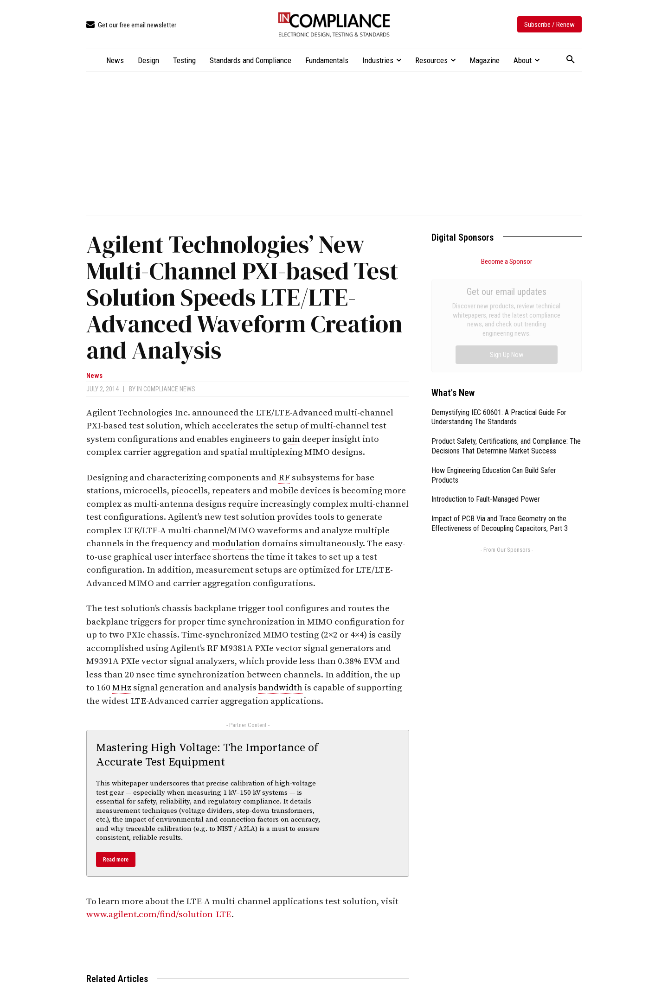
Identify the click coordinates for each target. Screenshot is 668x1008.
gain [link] (291, 439)
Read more (115, 859)
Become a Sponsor (506, 261)
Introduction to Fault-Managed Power (485, 394)
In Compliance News (166, 389)
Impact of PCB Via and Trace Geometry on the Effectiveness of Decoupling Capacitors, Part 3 (499, 419)
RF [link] (284, 477)
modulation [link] (236, 543)
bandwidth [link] (280, 688)
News (94, 375)
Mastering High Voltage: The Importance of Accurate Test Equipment (207, 755)
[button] (570, 60)
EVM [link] (373, 661)
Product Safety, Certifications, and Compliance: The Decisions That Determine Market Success (506, 341)
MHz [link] (121, 688)
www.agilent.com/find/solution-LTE (158, 914)
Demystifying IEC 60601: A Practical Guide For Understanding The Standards (498, 313)
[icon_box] (131, 25)
